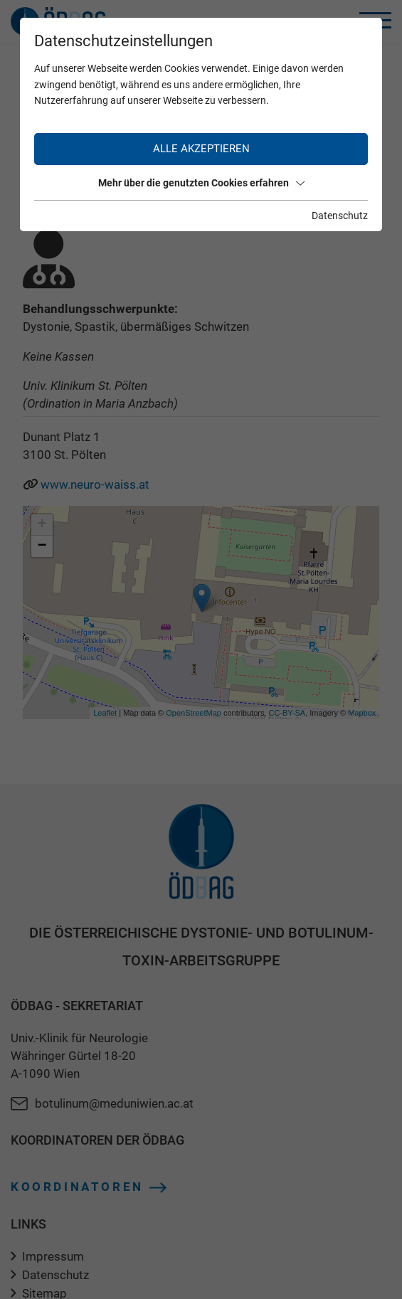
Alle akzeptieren (201, 148)
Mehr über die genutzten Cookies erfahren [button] (201, 183)
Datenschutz (340, 215)
